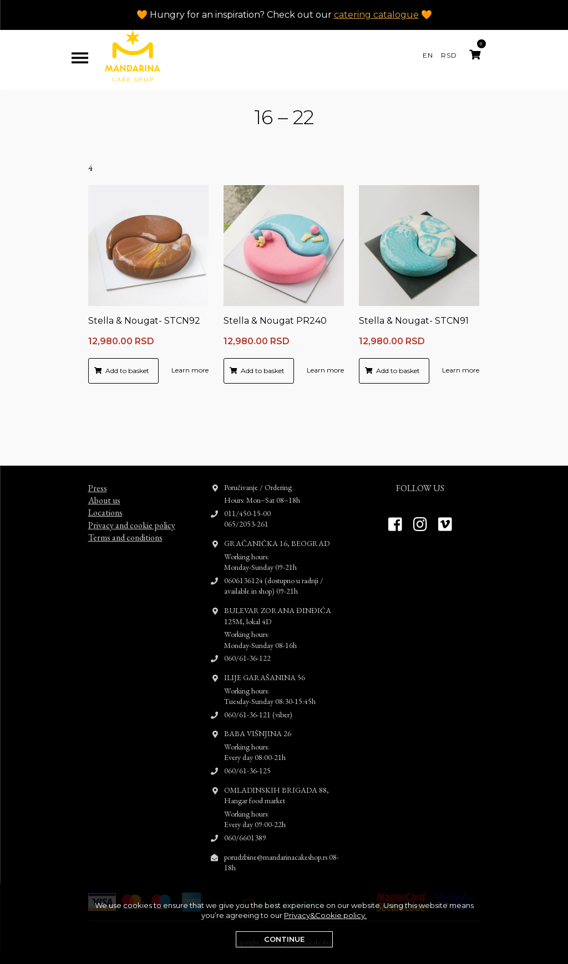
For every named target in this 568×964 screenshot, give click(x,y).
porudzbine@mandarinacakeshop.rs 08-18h (281, 827)
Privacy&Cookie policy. (325, 915)
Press (97, 452)
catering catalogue (376, 14)
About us (104, 465)
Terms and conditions (125, 502)
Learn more (190, 370)
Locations (105, 477)
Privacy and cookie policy (131, 490)
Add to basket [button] (127, 370)
